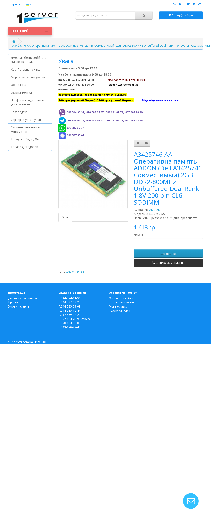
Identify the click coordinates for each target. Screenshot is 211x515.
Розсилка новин (120, 310)
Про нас (13, 302)
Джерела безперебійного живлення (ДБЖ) (29, 60)
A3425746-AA (75, 272)
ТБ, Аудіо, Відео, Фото (27, 139)
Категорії (30, 31)
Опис (65, 217)
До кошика (168, 253)
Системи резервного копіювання (25, 129)
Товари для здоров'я (25, 147)
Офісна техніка (21, 92)
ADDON (154, 210)
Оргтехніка (18, 85)
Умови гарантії (18, 306)
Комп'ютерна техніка (25, 69)
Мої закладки (118, 306)
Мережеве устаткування (28, 77)
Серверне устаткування (27, 120)
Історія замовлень (122, 302)
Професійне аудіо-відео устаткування (27, 102)
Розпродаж (19, 112)
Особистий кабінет (122, 298)
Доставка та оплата (22, 298)
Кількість (139, 235)
